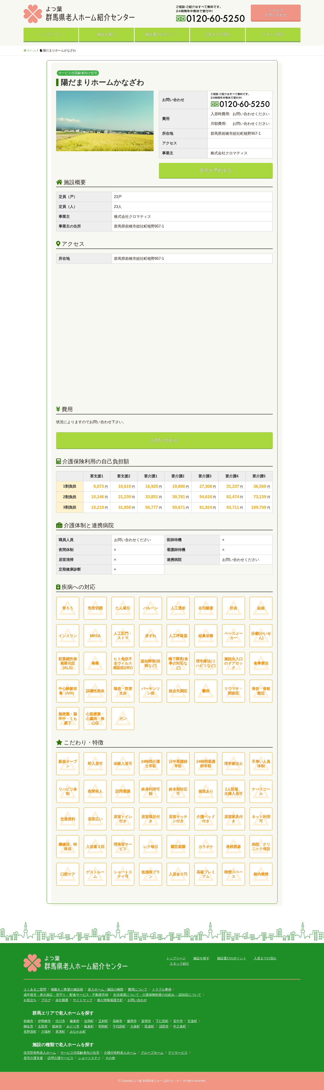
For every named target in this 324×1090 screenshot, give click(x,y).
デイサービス (178, 1052)
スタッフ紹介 (273, 34)
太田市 (43, 1026)
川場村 (46, 1031)
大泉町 (135, 1026)
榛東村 (74, 1021)
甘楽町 (192, 1021)
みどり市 (73, 1026)
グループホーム (152, 1052)
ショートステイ (89, 1058)
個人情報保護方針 (110, 1000)
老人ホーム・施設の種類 (105, 989)
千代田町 (119, 1026)
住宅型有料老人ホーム (40, 1052)
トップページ (51, 34)
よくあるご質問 (35, 989)
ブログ (46, 1000)
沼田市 (164, 1026)
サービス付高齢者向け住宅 (80, 1052)
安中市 (178, 1021)
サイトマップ (82, 1000)
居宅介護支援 (33, 1058)
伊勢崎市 (44, 1021)
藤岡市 (132, 1021)
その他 (110, 1058)
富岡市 (146, 1021)
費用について (137, 989)
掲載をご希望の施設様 (67, 989)
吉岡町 (89, 1021)
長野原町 (30, 1031)
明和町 (103, 1026)
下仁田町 (162, 1021)
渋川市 (60, 1021)
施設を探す (106, 34)
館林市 (57, 1026)
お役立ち (30, 1000)
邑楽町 (149, 1026)
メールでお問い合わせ (276, 12)
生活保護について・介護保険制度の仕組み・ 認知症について (157, 995)
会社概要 (61, 1000)
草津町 (60, 1031)
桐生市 (28, 1026)
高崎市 (117, 1021)
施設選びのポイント (162, 34)
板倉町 (89, 1026)
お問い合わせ (164, 440)
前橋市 (28, 1021)
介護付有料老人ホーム (120, 1052)
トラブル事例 (161, 989)
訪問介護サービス (60, 1058)
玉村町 (103, 1021)
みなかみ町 (78, 1031)
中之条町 (179, 1026)
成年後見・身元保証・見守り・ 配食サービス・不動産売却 (66, 995)
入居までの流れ (217, 34)
